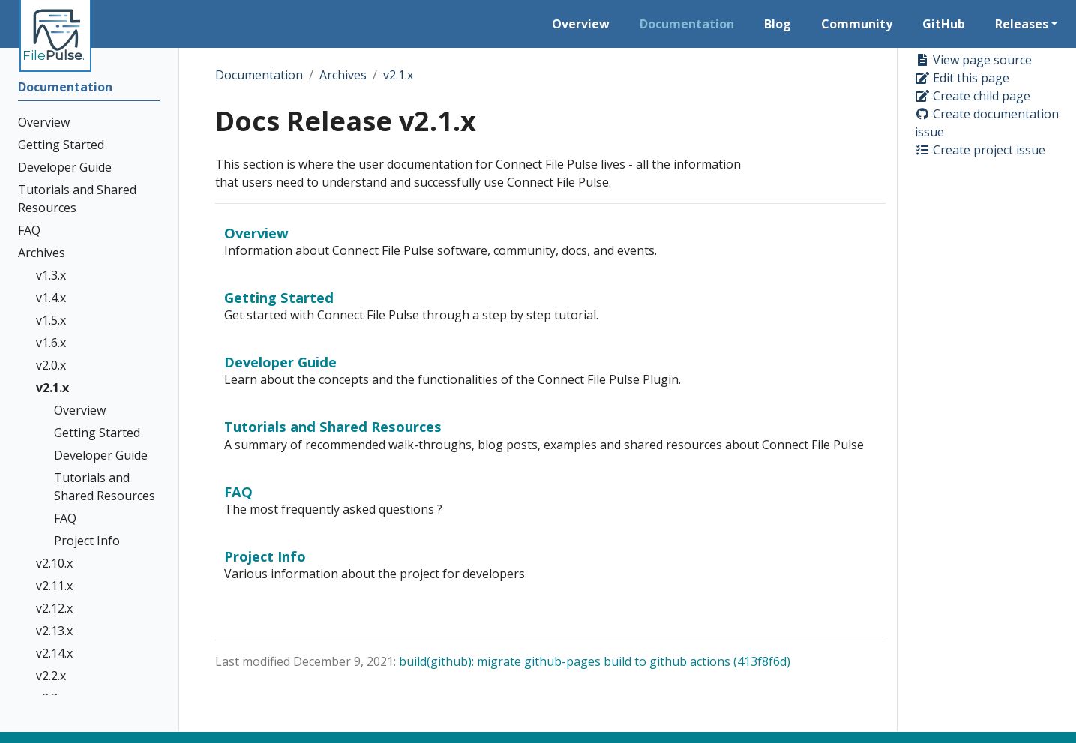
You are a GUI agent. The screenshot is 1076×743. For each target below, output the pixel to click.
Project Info (265, 556)
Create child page (972, 96)
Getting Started (279, 297)
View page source (973, 60)
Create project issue (980, 150)
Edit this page (962, 78)
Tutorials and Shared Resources (333, 426)
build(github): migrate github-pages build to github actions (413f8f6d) (594, 661)
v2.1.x (398, 75)
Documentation (259, 75)
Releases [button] (1021, 24)
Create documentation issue (987, 123)
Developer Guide (280, 361)
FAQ (238, 491)
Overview (256, 232)
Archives (343, 75)
